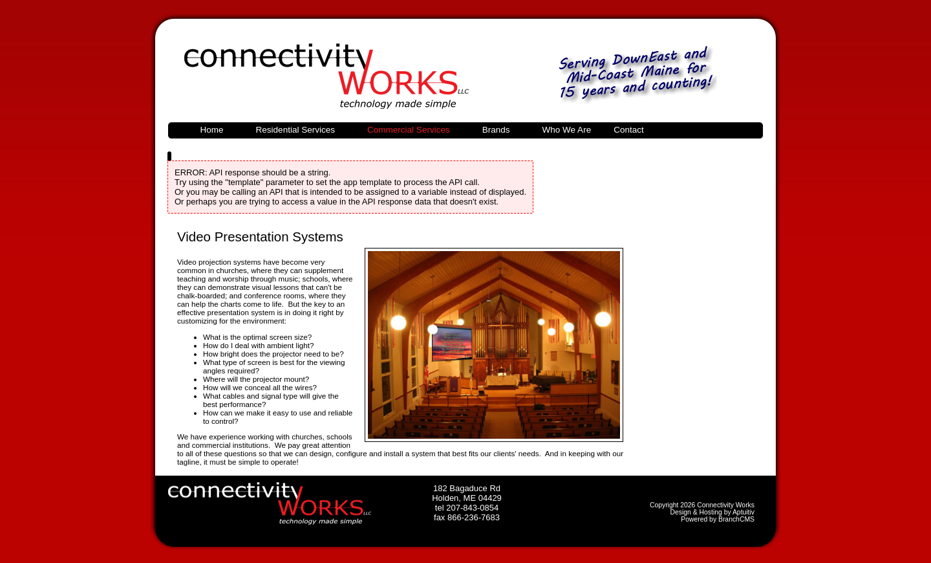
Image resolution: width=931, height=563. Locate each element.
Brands (496, 130)
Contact (629, 130)
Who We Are (567, 130)
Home (212, 130)
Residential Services (295, 130)
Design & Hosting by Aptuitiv (712, 512)
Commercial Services (408, 130)
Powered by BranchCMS (717, 519)
